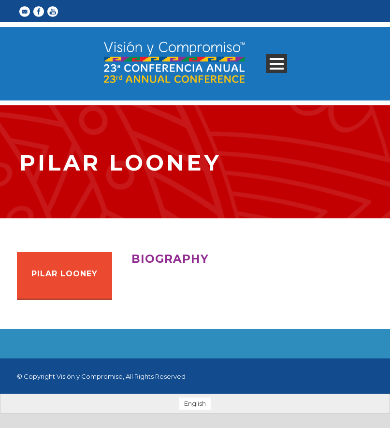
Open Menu (276, 63)
